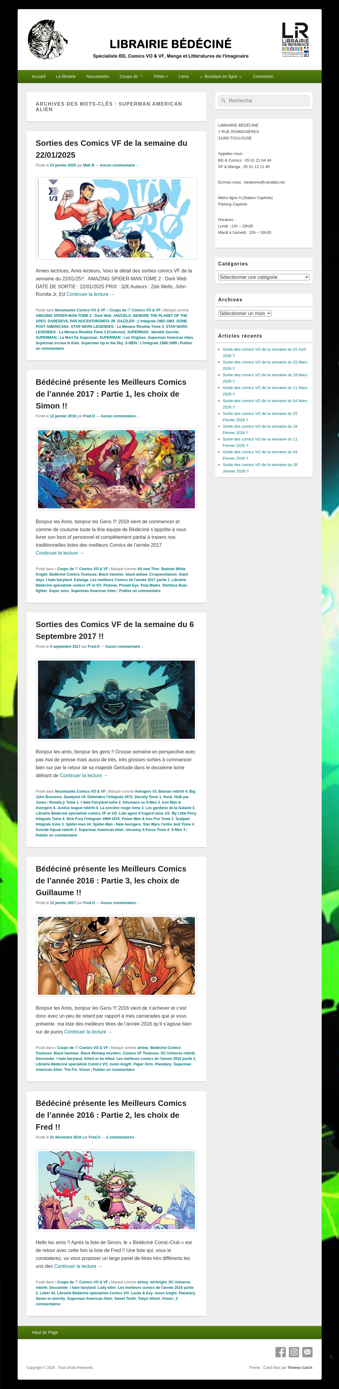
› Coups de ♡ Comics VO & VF (134, 310)
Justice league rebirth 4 (77, 808)
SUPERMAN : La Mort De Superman (67, 337)
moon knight (120, 1064)
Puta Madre (150, 585)
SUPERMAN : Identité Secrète (153, 332)
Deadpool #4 (74, 797)
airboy (142, 1048)
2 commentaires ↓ (121, 1137)
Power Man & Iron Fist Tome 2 (147, 819)
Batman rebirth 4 (172, 791)
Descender (45, 1059)
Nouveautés (97, 76)
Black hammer (111, 574)
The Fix (70, 1070)
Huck (167, 797)
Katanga (81, 580)
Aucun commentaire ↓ (119, 165)
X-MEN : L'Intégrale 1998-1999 (151, 343)
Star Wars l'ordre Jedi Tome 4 (168, 824)
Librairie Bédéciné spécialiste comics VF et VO (76, 813)
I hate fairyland (59, 580)
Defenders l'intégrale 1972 (110, 797)
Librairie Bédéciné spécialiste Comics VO (72, 1064)
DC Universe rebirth (178, 1053)
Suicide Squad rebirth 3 (56, 830)
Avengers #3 (145, 791)
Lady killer (107, 1288)
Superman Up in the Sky (102, 343)
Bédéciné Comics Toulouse (73, 574)
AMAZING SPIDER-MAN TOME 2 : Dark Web (74, 316)
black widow (136, 574)
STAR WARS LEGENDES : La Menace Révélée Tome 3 (117, 326)
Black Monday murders (101, 1053)
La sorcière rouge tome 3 (122, 808)
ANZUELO (122, 316)
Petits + (161, 76)
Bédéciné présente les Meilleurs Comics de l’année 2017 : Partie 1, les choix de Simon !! (111, 393)
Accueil (38, 76)
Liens (184, 76)
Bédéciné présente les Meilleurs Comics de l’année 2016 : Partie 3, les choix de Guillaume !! (111, 880)
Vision (84, 1070)
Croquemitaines (163, 574)
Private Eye (129, 585)
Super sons (59, 591)
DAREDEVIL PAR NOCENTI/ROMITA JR (81, 321)
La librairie (66, 76)
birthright (158, 1282)
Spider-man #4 (78, 824)
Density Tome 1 (148, 797)
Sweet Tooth (125, 1298)
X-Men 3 (178, 830)
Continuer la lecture (90, 294)
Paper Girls (143, 1064)
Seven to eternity (50, 1298)
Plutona (110, 585)
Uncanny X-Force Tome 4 (147, 830)
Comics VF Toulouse (141, 1053)
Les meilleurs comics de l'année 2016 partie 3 (155, 1059)
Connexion (263, 76)
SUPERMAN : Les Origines (123, 337)
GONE (181, 321)
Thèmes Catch (299, 1368)
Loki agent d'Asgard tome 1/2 (144, 813)
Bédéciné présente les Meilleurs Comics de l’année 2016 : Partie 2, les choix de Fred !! (111, 1115)
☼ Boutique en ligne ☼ (221, 76)
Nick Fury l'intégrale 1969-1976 (93, 819)
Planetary (163, 1064)
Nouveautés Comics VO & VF (80, 310)
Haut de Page (45, 1332)
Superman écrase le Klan (57, 343)
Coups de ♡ (131, 76)
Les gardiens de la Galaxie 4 (170, 808)
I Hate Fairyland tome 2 (100, 802)
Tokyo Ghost (149, 1298)
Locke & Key (142, 1293)
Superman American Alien (170, 337)
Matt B (89, 165)
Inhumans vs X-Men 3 (141, 802)
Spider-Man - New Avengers (117, 824)
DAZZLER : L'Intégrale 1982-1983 (146, 321)
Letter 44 (47, 1293)
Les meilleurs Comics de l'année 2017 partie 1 (130, 580)
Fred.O (89, 416)
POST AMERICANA (52, 326)
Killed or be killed (99, 1059)
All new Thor (148, 569)
